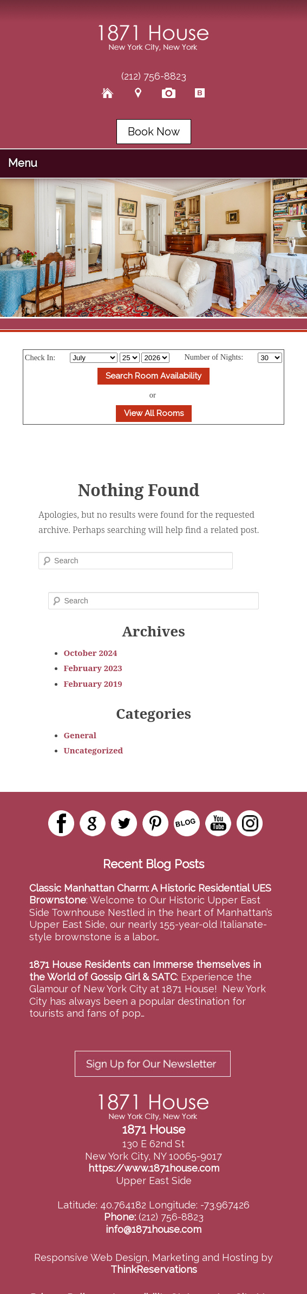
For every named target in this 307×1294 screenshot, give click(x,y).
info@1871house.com (153, 1203)
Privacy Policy (62, 1271)
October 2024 (90, 652)
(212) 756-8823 (153, 76)
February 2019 (93, 683)
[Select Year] (155, 358)
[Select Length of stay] (270, 358)
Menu (22, 163)
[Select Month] (93, 358)
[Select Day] (130, 358)
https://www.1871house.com (153, 1142)
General (80, 735)
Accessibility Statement (165, 1271)
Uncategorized (93, 750)
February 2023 (93, 667)
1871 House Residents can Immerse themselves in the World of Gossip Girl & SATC (145, 971)
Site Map (256, 1271)
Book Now (154, 131)
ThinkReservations (153, 1243)
